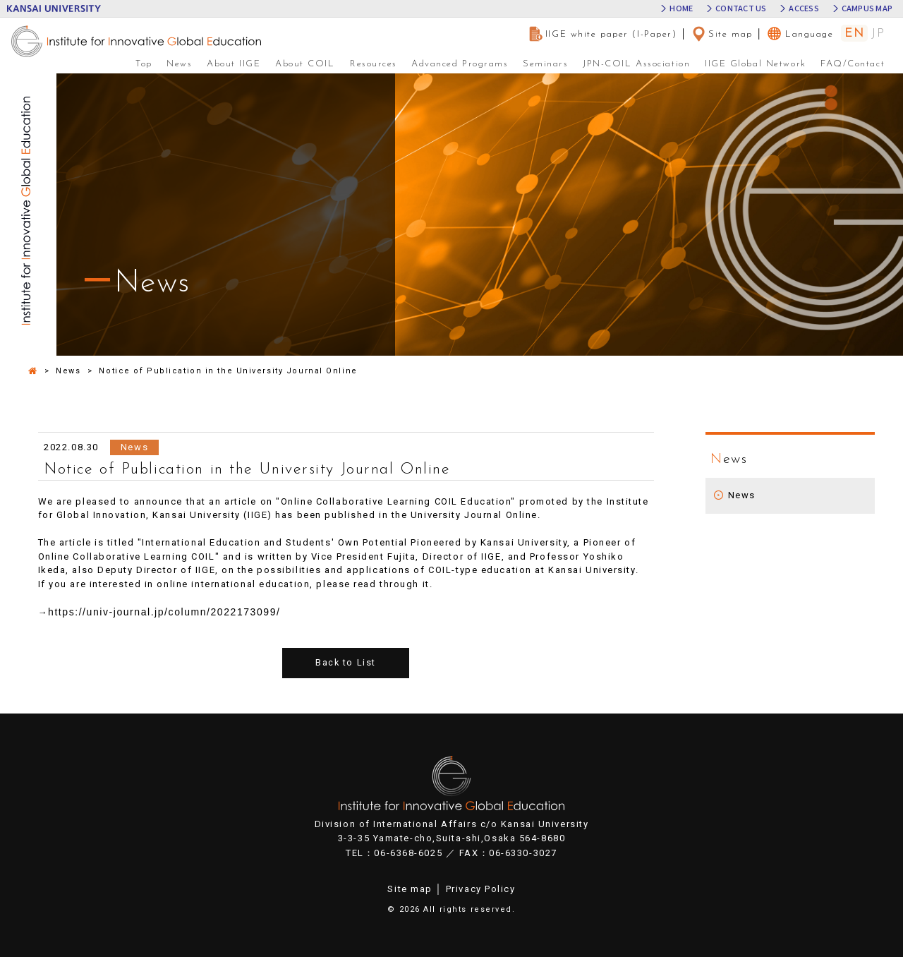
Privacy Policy (481, 889)
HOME (681, 9)
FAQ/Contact (852, 63)
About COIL (305, 63)
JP (878, 34)
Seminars (545, 63)
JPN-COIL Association (636, 63)
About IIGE (234, 63)
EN (854, 34)
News (179, 63)
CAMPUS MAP (867, 9)
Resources (373, 63)
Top (143, 63)
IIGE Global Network (755, 63)
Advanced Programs (460, 63)
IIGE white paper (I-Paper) (602, 34)
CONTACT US (740, 9)
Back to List (346, 663)
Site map (721, 34)
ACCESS (803, 9)
